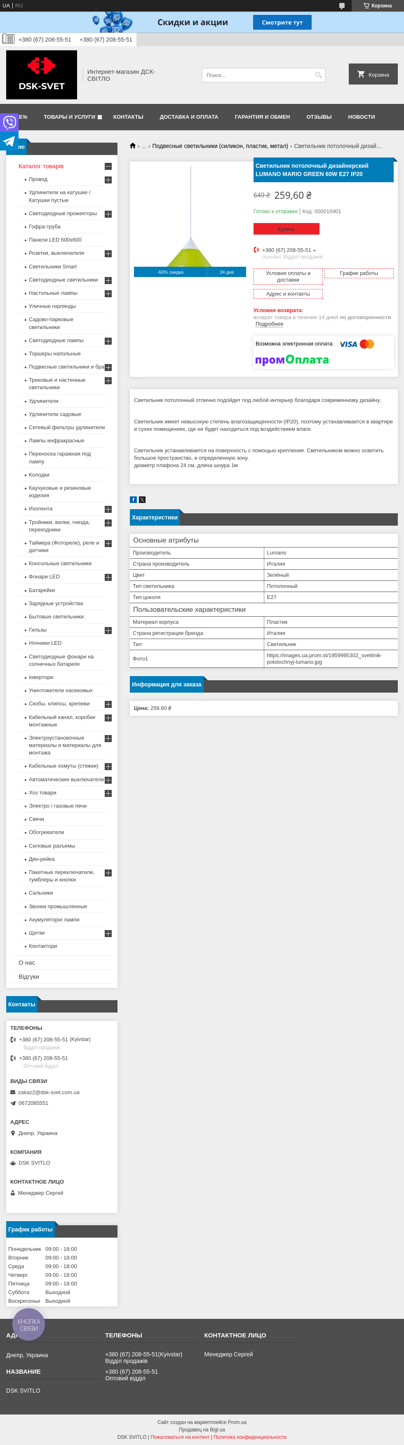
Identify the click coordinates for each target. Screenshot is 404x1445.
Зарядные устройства (56, 603)
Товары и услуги (69, 117)
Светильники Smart (53, 266)
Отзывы (319, 117)
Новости (361, 117)
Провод (38, 179)
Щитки (37, 933)
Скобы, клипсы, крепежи (59, 703)
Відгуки (29, 976)
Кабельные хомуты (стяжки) (64, 766)
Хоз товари (42, 792)
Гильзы (38, 630)
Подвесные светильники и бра (66, 367)
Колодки (39, 475)
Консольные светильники (60, 563)
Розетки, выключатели (56, 253)
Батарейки (42, 590)
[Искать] (318, 75)
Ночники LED (45, 643)
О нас (27, 962)
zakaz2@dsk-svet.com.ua (49, 1092)
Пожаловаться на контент (179, 1437)
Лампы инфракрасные (57, 440)
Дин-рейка (42, 859)
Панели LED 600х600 (55, 240)
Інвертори (41, 677)
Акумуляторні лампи (54, 919)
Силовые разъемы (52, 846)
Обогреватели (46, 832)
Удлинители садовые (55, 414)
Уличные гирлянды (52, 306)
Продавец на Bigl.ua (202, 1430)
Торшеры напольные (55, 353)
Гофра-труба (45, 226)
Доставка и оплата (189, 117)
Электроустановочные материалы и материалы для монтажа (65, 745)
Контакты (128, 117)
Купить (286, 229)
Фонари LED (44, 576)
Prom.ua (237, 1422)
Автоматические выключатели (66, 779)
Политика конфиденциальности (250, 1437)
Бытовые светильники (56, 616)
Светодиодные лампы (56, 340)
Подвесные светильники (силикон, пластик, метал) (220, 146)
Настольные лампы (53, 293)
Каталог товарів (41, 165)
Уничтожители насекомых (61, 690)
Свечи (36, 819)
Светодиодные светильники (63, 280)
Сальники (41, 893)
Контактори (43, 946)
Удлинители (44, 401)
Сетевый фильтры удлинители (67, 427)
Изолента (40, 508)
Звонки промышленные (58, 906)
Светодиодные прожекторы (63, 213)
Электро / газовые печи (58, 806)
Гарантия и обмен (262, 117)
